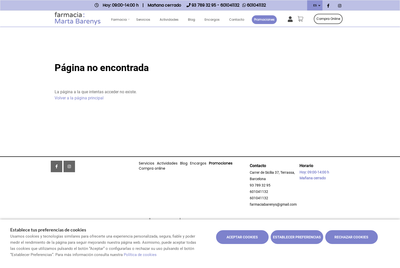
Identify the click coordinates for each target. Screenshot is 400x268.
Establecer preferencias (297, 237)
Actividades (169, 19)
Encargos (212, 19)
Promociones (264, 19)
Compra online (328, 19)
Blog (191, 19)
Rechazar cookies (351, 237)
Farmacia (119, 19)
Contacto (236, 19)
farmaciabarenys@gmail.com (273, 204)
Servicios (143, 19)
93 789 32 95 (260, 185)
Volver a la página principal (79, 98)
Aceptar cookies (242, 237)
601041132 (259, 192)
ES (315, 5)
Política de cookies (140, 254)
